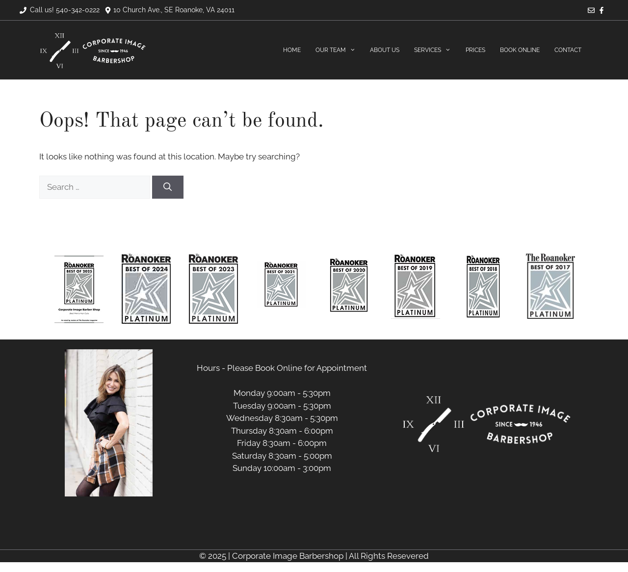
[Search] (167, 187)
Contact (567, 50)
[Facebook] (601, 11)
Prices (475, 50)
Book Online (520, 50)
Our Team (339, 50)
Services (436, 50)
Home (292, 50)
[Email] (591, 11)
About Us (384, 50)
